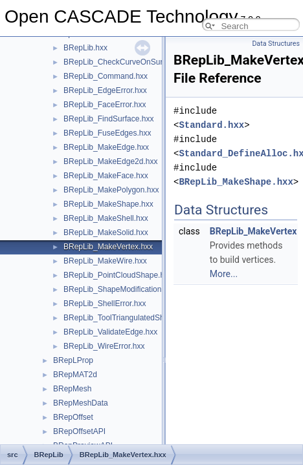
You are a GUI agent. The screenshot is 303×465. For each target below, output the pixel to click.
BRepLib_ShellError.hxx (104, 303)
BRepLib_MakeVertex (253, 231)
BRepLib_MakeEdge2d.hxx (110, 161)
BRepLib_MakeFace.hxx (105, 175)
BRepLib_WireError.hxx (103, 346)
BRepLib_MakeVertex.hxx (108, 246)
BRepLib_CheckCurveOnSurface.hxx (127, 62)
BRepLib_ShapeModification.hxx (119, 289)
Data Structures (276, 43)
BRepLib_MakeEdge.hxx (106, 147)
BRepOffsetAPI (79, 431)
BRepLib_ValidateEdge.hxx (110, 331)
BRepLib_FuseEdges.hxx (107, 133)
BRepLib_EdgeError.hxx (105, 90)
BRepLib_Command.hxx (105, 76)
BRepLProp (73, 360)
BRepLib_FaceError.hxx (104, 104)
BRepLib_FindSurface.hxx (108, 118)
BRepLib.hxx (85, 47)
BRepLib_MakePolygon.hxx (111, 189)
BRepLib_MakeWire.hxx (105, 260)
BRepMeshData (80, 403)
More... (224, 274)
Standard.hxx (211, 125)
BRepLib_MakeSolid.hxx (105, 232)
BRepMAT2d (75, 374)
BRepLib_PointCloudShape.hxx (117, 275)
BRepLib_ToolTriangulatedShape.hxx (127, 317)
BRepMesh (72, 388)
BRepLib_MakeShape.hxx (108, 204)
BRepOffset (73, 417)
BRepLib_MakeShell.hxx (105, 218)
